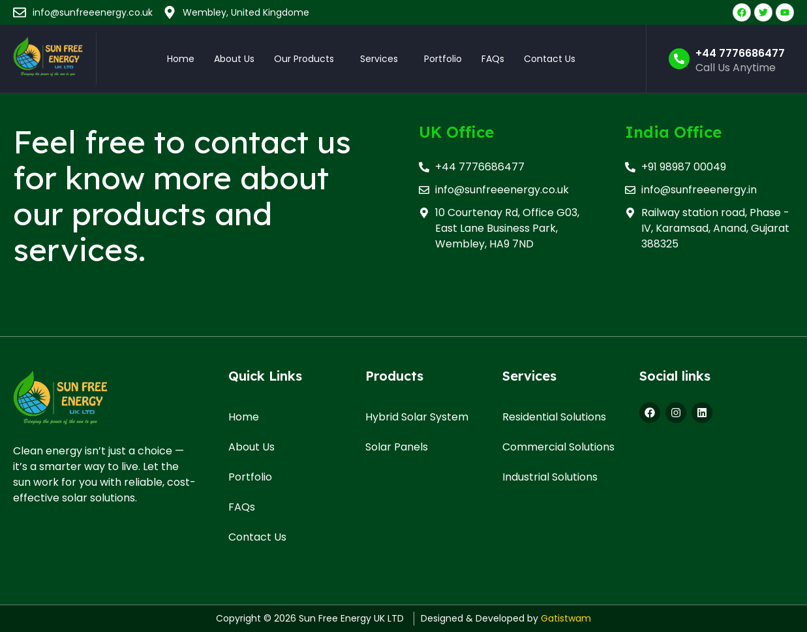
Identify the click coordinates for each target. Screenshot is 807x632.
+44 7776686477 (740, 53)
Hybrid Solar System (416, 416)
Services (379, 58)
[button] (307, 58)
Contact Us (549, 58)
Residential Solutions (554, 416)
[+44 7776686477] (679, 58)
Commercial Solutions (558, 446)
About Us (234, 58)
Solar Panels (396, 446)
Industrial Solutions (550, 476)
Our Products (304, 58)
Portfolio (443, 58)
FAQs (492, 58)
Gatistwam (566, 618)
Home (180, 58)
